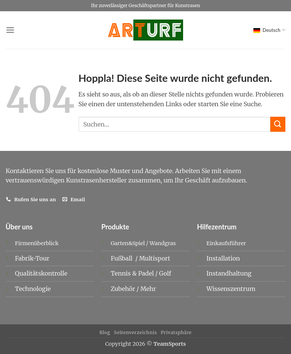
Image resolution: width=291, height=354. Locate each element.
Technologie (33, 288)
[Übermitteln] (277, 124)
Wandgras (163, 243)
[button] (10, 30)
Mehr (148, 288)
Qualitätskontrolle (41, 273)
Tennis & (124, 273)
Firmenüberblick (37, 243)
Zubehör (123, 288)
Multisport (155, 258)
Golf (166, 273)
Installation (223, 258)
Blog (104, 332)
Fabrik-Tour (32, 258)
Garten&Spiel (128, 243)
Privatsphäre (176, 332)
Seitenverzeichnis (135, 332)
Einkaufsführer (226, 243)
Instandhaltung (229, 273)
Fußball (122, 258)
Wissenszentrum (230, 288)
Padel (146, 273)
